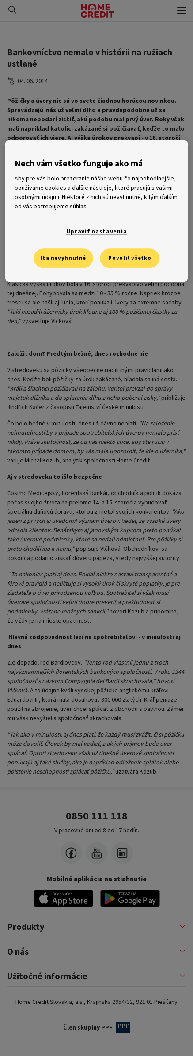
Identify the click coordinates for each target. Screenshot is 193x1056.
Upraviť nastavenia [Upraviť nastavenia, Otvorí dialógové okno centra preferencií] (96, 232)
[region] (96, 211)
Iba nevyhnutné (63, 258)
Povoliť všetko (129, 258)
